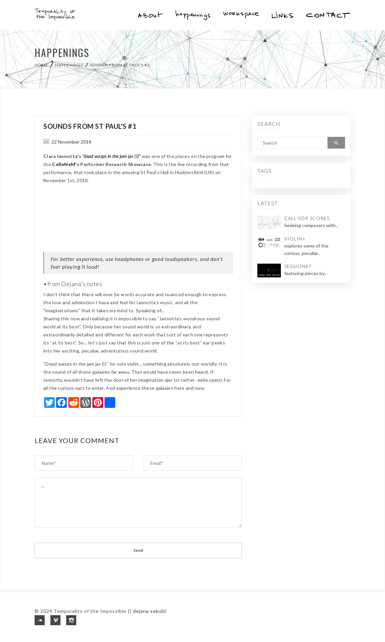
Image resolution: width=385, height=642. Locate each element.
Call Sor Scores (307, 218)
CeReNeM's (65, 164)
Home (41, 64)
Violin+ (295, 239)
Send (138, 550)
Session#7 (297, 266)
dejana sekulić (150, 611)
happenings (69, 64)
